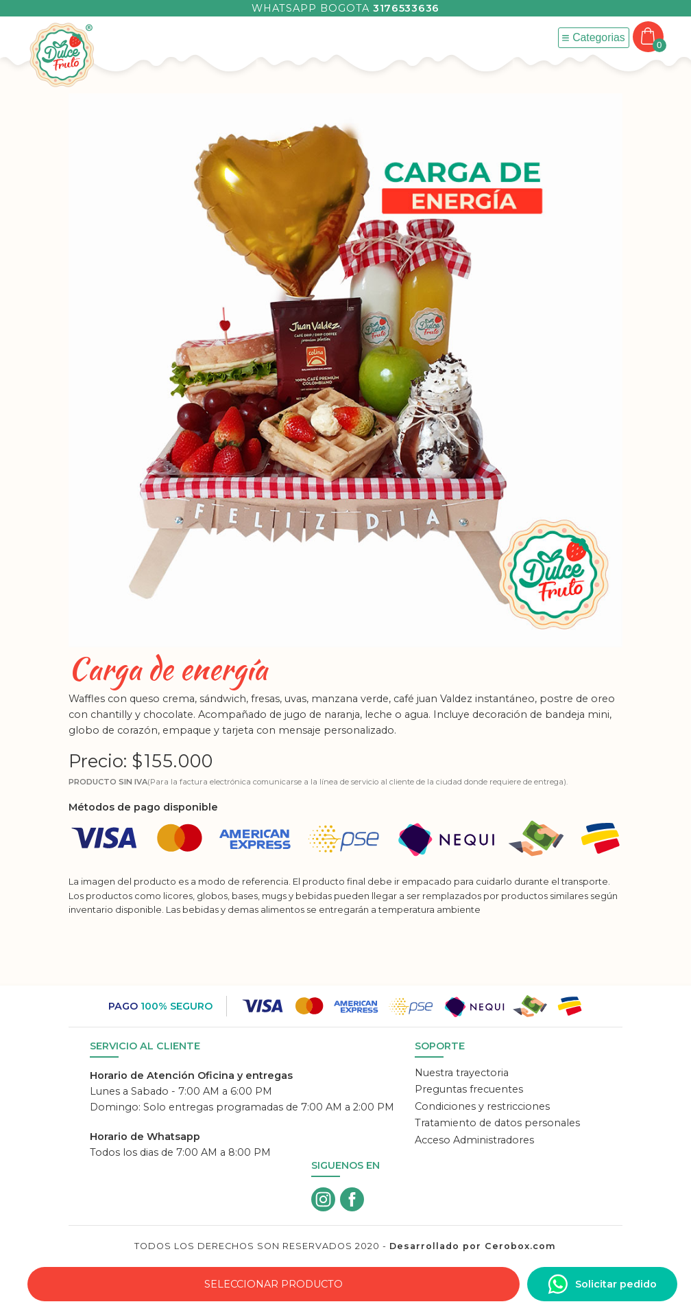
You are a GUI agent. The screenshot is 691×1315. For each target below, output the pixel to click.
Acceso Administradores (474, 1140)
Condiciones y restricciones (482, 1106)
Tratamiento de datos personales (497, 1123)
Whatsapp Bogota (345, 8)
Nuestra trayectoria (462, 1073)
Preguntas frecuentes (469, 1089)
